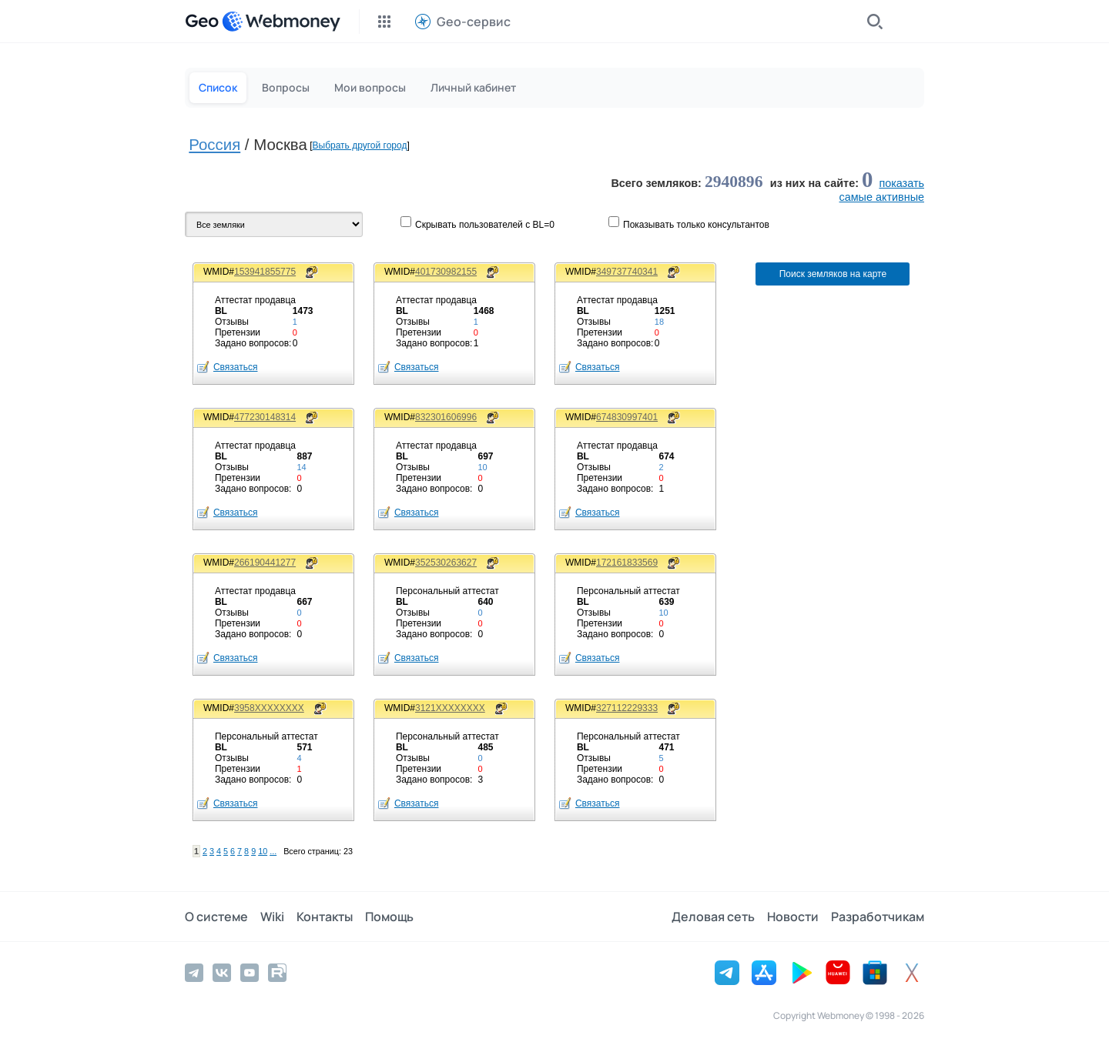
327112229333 (627, 708)
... (273, 851)
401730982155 (446, 271)
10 (262, 851)
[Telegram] (194, 972)
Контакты (325, 916)
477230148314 (265, 417)
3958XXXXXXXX (269, 708)
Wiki (272, 916)
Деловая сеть (713, 916)
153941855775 (265, 271)
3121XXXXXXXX (450, 708)
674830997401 (627, 417)
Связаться (235, 367)
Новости (793, 916)
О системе (216, 916)
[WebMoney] (281, 22)
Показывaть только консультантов (696, 224)
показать (901, 183)
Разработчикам (877, 916)
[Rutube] (277, 972)
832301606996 (446, 417)
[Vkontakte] (222, 972)
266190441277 (265, 562)
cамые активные (881, 197)
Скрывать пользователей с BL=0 (484, 224)
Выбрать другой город (360, 145)
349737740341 (627, 271)
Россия (214, 144)
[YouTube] (249, 972)
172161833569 (627, 562)
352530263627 (446, 562)
